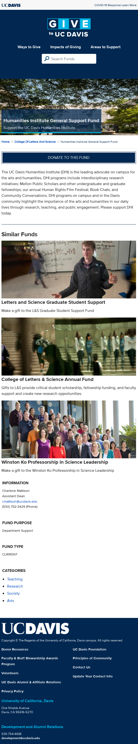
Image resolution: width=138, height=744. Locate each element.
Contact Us (81, 667)
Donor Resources (14, 649)
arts (10, 600)
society (13, 593)
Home (5, 142)
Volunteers (10, 673)
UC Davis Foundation (89, 649)
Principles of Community (92, 658)
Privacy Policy (12, 691)
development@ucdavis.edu (20, 738)
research (15, 586)
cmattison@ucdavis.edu (19, 501)
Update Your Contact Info (93, 676)
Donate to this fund (68, 157)
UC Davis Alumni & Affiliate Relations (31, 682)
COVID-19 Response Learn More (116, 5)
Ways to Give (29, 47)
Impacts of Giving (65, 47)
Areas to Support (105, 47)
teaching (14, 579)
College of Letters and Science (35, 142)
